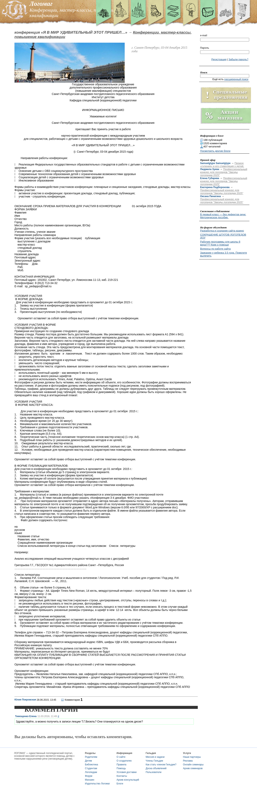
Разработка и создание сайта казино (222, 230)
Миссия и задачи (155, 757)
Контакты (122, 776)
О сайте (121, 757)
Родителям (91, 757)
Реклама (188, 760)
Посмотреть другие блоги (215, 150)
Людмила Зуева (209, 169)
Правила (121, 764)
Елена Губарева (209, 178)
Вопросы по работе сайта (215, 248)
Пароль (204, 47)
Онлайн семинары (193, 764)
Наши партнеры (192, 757)
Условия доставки (127, 772)
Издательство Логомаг (97, 783)
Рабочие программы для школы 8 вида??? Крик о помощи (220, 243)
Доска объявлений (156, 768)
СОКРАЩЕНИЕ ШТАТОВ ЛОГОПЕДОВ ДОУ (223, 236)
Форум (88, 776)
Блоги (120, 783)
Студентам (91, 768)
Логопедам (91, 772)
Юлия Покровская (25, 699)
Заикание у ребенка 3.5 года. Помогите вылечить (223, 254)
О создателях (124, 760)
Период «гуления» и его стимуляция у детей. (222, 165)
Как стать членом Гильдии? (161, 764)
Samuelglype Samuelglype (215, 163)
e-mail (203, 35)
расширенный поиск (236, 79)
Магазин (89, 779)
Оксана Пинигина (210, 196)
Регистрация (218, 59)
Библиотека (91, 764)
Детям (88, 760)
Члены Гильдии (154, 760)
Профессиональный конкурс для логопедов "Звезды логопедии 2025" (223, 172)
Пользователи (153, 772)
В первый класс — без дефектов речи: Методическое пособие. (223, 216)
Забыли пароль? (238, 59)
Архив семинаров (193, 768)
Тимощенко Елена (26, 716)
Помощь (121, 768)
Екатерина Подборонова (214, 187)
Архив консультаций (128, 779)
